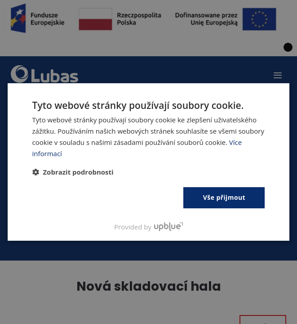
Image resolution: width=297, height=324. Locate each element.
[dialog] (148, 162)
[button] (73, 172)
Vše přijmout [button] (224, 197)
